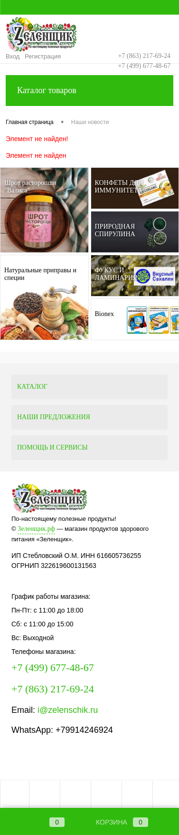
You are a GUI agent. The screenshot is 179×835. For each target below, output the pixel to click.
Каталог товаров (89, 90)
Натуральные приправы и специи (40, 274)
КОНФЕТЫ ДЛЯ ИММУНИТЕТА (119, 186)
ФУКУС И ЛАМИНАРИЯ (116, 274)
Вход (12, 56)
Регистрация (43, 56)
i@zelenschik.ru (68, 710)
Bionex (104, 313)
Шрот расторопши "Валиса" (30, 186)
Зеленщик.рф (36, 528)
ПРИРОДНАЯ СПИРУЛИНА (115, 230)
